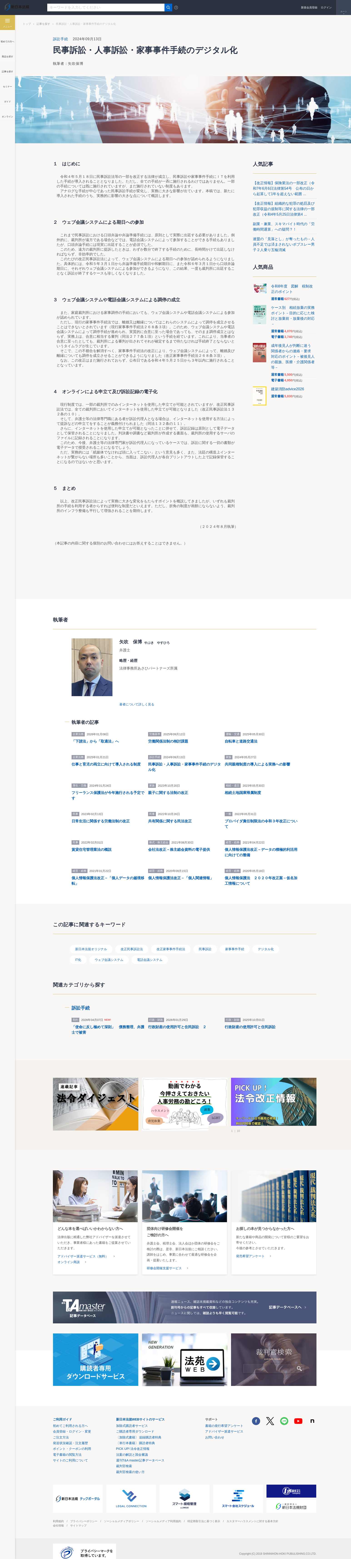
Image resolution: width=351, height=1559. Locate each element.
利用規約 (58, 1510)
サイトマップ (78, 1515)
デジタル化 (266, 938)
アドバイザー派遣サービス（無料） (82, 1245)
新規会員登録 (309, 7)
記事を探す (43, 23)
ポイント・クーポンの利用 (72, 1438)
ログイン (326, 7)
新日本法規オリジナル (91, 938)
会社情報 (58, 1515)
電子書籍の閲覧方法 (67, 1444)
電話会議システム (149, 949)
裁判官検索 (124, 1455)
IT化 (78, 949)
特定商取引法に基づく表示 (203, 1510)
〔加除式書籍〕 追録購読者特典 (139, 1426)
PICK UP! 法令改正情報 (133, 1438)
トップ (27, 23)
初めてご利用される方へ (70, 1415)
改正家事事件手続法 (171, 938)
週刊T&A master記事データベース (140, 1450)
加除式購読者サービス (132, 1415)
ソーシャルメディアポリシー (121, 1510)
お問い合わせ (214, 1426)
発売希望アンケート (250, 1245)
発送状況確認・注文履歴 (70, 1432)
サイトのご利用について (70, 1450)
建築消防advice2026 (287, 389)
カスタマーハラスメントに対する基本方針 (252, 1510)
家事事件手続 (234, 938)
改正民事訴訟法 (132, 938)
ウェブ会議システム (109, 949)
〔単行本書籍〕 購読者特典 (135, 1432)
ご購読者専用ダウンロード (135, 1421)
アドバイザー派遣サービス (224, 1421)
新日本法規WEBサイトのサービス (140, 1409)
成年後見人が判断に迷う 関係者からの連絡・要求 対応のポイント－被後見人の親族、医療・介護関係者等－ (293, 356)
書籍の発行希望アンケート (224, 1415)
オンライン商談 (68, 1251)
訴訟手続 (60, 39)
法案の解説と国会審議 (132, 1444)
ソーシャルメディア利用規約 (163, 1510)
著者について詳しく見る (136, 677)
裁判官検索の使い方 (130, 1461)
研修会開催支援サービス (164, 1257)
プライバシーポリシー (83, 1510)
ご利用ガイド (62, 1409)
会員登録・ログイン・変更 (72, 1421)
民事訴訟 (205, 938)
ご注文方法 (61, 1426)
